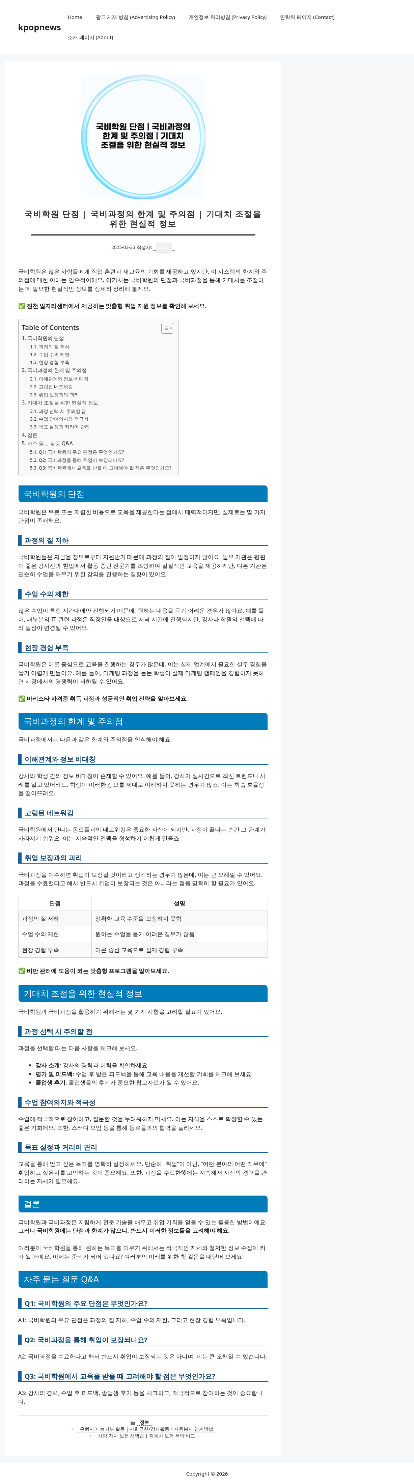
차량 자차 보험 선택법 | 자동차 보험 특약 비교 (146, 1435)
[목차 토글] (163, 328)
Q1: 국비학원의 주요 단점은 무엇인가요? (81, 452)
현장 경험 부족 (54, 362)
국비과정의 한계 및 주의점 (57, 370)
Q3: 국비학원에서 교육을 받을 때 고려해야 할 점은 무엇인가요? (105, 468)
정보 (144, 1422)
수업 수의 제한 (54, 354)
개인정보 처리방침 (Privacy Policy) (228, 16)
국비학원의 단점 (45, 338)
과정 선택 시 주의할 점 (62, 411)
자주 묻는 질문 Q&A (50, 443)
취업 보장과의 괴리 (59, 394)
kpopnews (39, 27)
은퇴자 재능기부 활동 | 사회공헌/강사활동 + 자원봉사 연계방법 (146, 1429)
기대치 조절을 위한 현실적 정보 (63, 402)
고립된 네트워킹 (56, 386)
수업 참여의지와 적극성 (63, 419)
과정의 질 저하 (54, 346)
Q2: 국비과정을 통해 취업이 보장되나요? (81, 460)
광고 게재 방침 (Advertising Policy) (135, 16)
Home (75, 16)
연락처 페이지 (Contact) (307, 16)
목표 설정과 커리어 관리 (64, 426)
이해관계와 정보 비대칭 (63, 378)
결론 (32, 434)
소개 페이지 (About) (90, 37)
